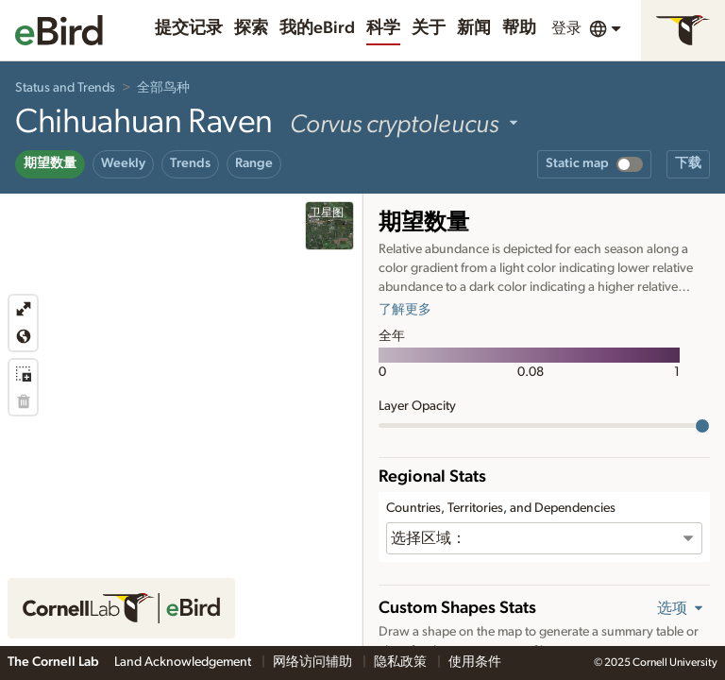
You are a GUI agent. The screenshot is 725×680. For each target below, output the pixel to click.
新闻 (474, 28)
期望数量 (50, 163)
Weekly (123, 163)
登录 (566, 28)
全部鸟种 (163, 87)
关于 (429, 28)
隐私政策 (402, 662)
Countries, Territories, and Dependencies (500, 508)
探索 (251, 28)
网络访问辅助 (314, 662)
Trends (190, 163)
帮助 (519, 28)
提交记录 (189, 28)
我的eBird (317, 28)
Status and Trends (65, 87)
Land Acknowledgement (184, 662)
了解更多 (405, 309)
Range (254, 163)
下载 (688, 163)
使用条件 (474, 662)
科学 (383, 28)
